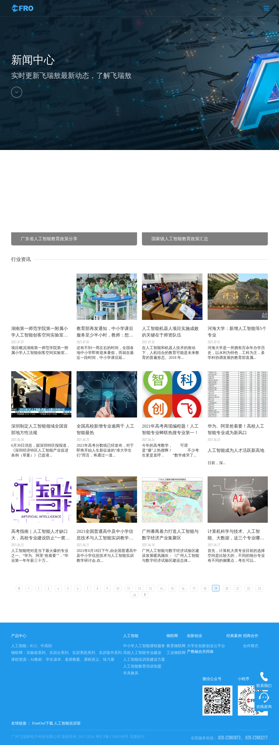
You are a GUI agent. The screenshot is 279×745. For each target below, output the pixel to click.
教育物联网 (176, 646)
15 (172, 588)
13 (150, 588)
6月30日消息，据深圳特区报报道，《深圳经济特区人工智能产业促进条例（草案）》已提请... (41, 414)
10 (117, 588)
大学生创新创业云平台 (206, 646)
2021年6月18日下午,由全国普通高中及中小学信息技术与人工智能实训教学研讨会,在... (107, 519)
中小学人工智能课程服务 (144, 646)
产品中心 (18, 636)
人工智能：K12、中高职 (31, 646)
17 (194, 588)
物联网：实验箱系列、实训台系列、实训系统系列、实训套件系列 (66, 653)
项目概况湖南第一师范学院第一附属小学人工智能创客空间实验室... (39, 350)
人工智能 (130, 636)
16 (183, 588)
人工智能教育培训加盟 (142, 666)
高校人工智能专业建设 (142, 653)
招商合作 (250, 636)
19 (215, 588)
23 (259, 588)
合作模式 (250, 646)
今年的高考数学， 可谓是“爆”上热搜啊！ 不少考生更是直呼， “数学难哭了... (172, 414)
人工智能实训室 (67, 723)
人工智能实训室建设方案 (144, 659)
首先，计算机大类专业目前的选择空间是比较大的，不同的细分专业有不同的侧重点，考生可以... (238, 519)
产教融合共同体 (200, 652)
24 (134, 595)
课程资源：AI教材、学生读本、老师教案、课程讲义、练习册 (62, 659)
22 (248, 588)
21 (237, 588)
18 (205, 588)
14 (161, 588)
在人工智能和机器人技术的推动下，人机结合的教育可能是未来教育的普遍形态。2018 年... (172, 317)
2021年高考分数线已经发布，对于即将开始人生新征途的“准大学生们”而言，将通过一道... (107, 414)
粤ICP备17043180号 (112, 737)
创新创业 (194, 636)
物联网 (172, 636)
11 (128, 588)
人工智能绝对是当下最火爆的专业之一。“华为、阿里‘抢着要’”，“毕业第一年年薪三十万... (41, 519)
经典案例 (234, 636)
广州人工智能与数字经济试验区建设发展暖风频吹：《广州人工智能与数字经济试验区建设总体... (172, 519)
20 (226, 588)
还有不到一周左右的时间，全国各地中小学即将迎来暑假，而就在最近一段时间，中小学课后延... (107, 317)
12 (139, 588)
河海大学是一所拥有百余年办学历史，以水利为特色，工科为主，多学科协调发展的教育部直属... (238, 317)
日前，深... (238, 418)
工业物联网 (176, 653)
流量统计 (137, 737)
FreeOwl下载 (42, 723)
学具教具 (130, 673)
